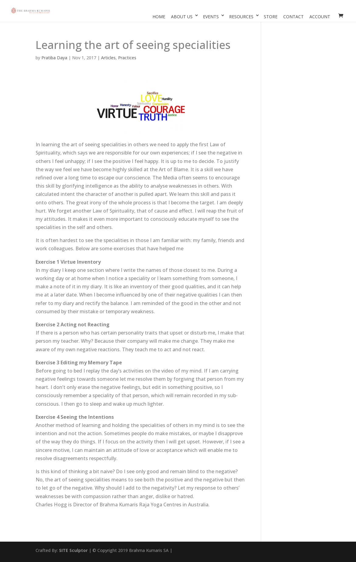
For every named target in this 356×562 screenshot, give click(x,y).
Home (158, 16)
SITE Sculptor (73, 550)
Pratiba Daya (54, 58)
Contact (293, 16)
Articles (108, 58)
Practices (127, 58)
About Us (182, 16)
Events (211, 16)
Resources (241, 16)
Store (270, 16)
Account (319, 16)
